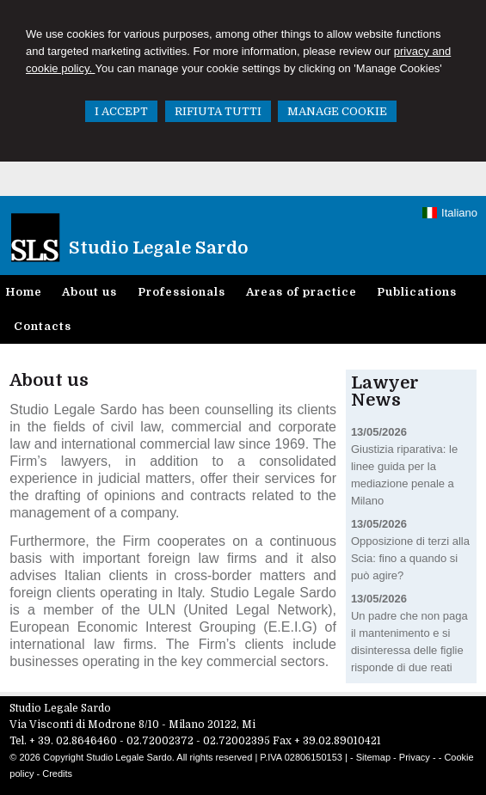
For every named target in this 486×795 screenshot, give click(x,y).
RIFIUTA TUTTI (218, 111)
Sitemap (373, 757)
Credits (57, 773)
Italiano (449, 212)
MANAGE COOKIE (337, 111)
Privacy (414, 757)
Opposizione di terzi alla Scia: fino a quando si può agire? (410, 558)
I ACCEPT (121, 111)
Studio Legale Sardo (158, 248)
